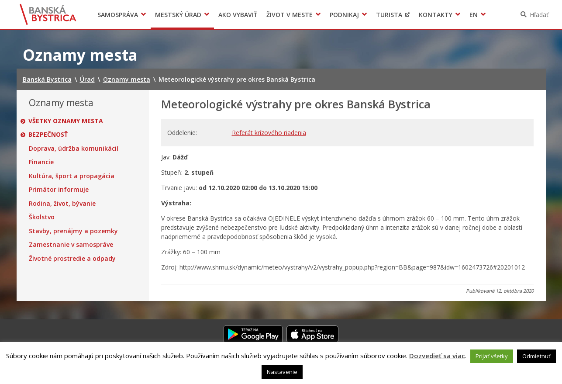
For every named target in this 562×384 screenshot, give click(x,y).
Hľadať (539, 14)
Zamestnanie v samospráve (71, 245)
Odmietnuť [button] (536, 356)
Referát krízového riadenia (269, 132)
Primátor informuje (59, 190)
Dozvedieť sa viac (437, 355)
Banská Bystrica (48, 14)
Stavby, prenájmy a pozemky (73, 231)
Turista (389, 14)
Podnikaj (344, 14)
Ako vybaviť (237, 14)
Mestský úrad (178, 14)
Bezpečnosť (48, 134)
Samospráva (117, 14)
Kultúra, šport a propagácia (71, 176)
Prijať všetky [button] (492, 356)
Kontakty (435, 14)
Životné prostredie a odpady (72, 259)
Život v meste (289, 14)
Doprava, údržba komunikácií (73, 148)
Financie (41, 162)
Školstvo (42, 217)
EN (473, 14)
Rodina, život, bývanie (62, 204)
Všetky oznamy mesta (66, 121)
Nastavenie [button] (282, 372)
